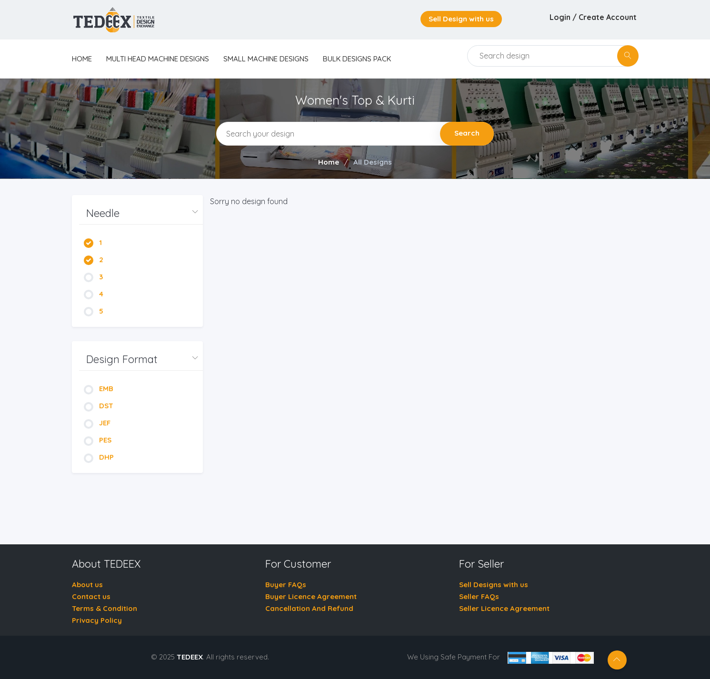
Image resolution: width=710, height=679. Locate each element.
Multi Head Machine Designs (157, 58)
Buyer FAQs (285, 584)
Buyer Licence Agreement (311, 596)
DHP (99, 457)
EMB (98, 388)
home (82, 58)
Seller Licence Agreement (504, 608)
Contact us (91, 596)
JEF (97, 422)
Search (467, 133)
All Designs (372, 162)
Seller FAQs (479, 596)
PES (97, 439)
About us (87, 584)
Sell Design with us (461, 18)
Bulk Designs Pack (357, 58)
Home (328, 162)
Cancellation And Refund (309, 608)
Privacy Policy (97, 620)
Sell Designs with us (493, 584)
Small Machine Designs (266, 58)
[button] (141, 213)
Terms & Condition (104, 608)
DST (98, 405)
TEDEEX (190, 656)
